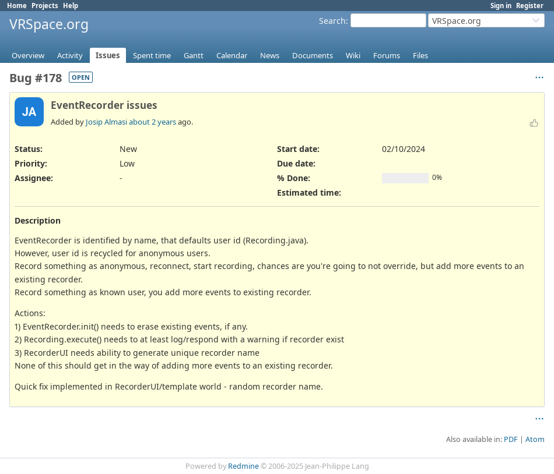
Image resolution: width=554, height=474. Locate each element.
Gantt (194, 55)
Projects (44, 5)
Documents (312, 55)
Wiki (353, 55)
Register (530, 5)
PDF (511, 439)
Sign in (500, 5)
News (269, 55)
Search (332, 20)
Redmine (243, 466)
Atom (535, 439)
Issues (108, 55)
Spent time (152, 55)
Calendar (231, 55)
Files (420, 55)
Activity (70, 55)
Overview (28, 55)
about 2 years (152, 121)
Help (70, 5)
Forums (386, 55)
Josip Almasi (106, 121)
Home (17, 5)
